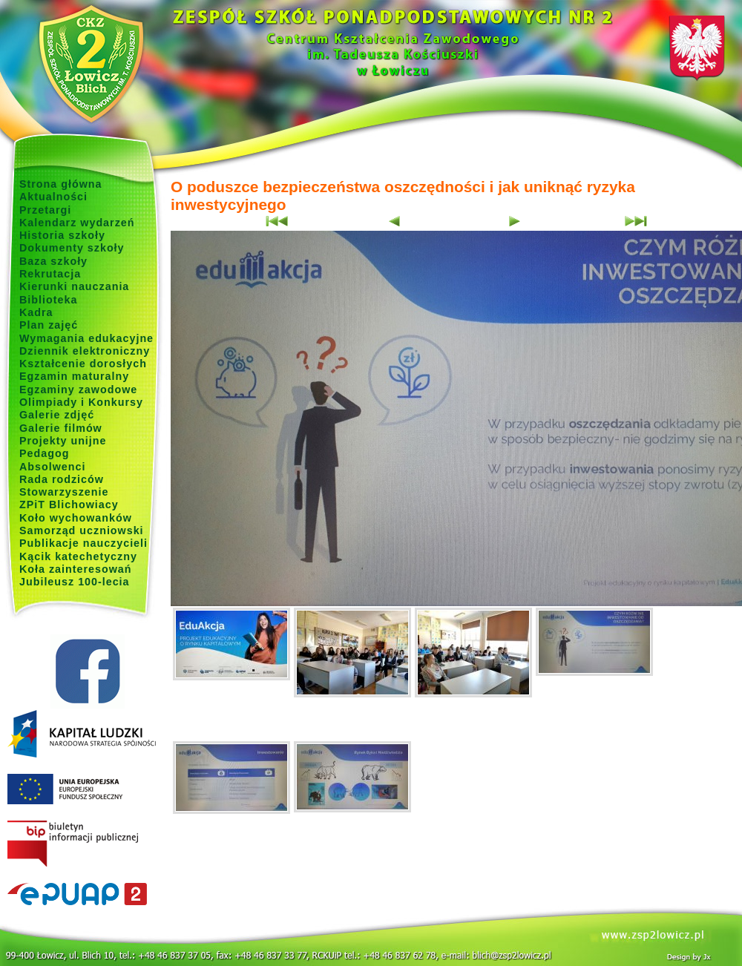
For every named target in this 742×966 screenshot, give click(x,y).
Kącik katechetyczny (78, 556)
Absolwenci (52, 467)
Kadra (36, 312)
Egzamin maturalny (74, 376)
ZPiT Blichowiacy (69, 504)
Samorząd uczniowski (81, 530)
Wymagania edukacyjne (86, 338)
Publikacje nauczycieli (83, 543)
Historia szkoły (62, 235)
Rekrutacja (50, 274)
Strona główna (60, 184)
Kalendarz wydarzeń (76, 223)
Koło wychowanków (75, 518)
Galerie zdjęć (56, 415)
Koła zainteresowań (75, 569)
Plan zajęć (48, 325)
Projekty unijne (63, 441)
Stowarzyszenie (64, 492)
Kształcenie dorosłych (83, 363)
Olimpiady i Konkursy (81, 402)
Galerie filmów (60, 428)
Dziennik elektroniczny (84, 351)
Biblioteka (48, 300)
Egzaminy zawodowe (78, 389)
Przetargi (45, 210)
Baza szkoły (53, 261)
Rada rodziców (61, 479)
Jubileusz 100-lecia (74, 582)
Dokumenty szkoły (72, 248)
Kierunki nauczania (74, 286)
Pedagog (44, 453)
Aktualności (53, 197)
